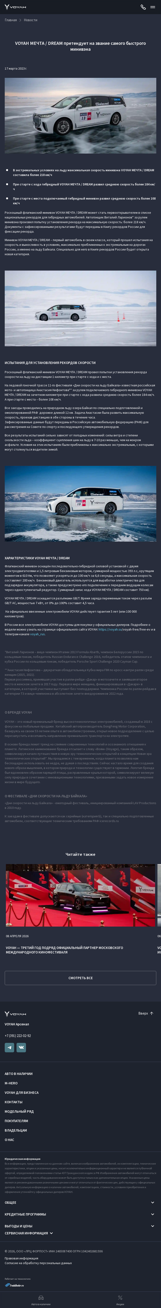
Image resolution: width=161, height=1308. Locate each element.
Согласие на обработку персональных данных (38, 1263)
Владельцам (16, 1130)
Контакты (13, 1102)
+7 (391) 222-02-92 (18, 1035)
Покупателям (16, 1121)
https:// (104, 629)
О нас (9, 1139)
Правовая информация (21, 1258)
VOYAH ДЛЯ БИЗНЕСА (21, 1092)
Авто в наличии (19, 1073)
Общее (10, 1202)
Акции (120, 1300)
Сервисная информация (26, 1233)
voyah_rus (37, 634)
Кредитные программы (25, 1214)
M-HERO (11, 1083)
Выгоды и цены (18, 1226)
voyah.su (115, 629)
